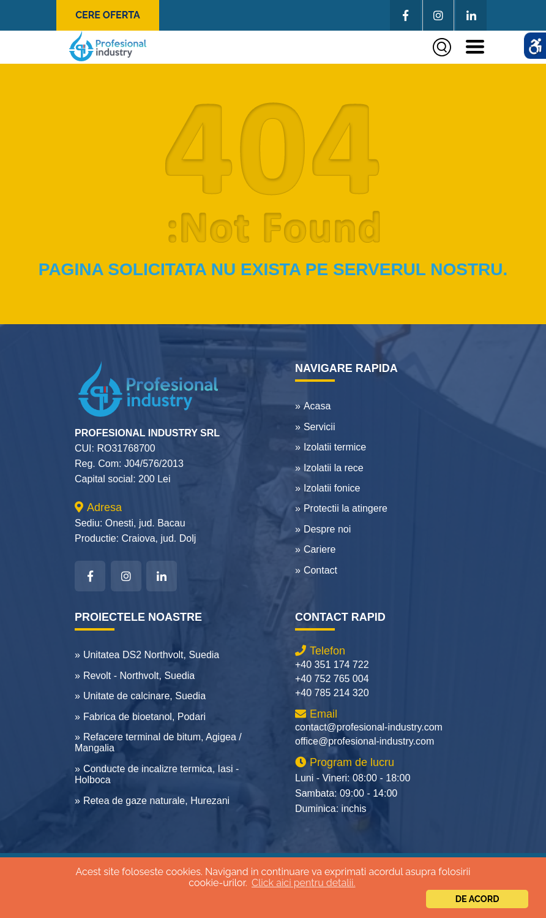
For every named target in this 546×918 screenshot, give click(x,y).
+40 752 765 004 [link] (332, 678)
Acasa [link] (317, 406)
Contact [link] (320, 570)
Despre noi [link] (327, 529)
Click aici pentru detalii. (304, 883)
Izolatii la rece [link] (334, 468)
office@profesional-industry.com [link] (364, 741)
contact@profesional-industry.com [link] (369, 727)
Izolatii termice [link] (335, 447)
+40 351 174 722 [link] (332, 664)
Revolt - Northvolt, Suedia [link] (139, 675)
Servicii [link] (319, 427)
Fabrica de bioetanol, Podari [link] (144, 716)
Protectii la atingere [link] (345, 508)
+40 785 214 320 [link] (332, 693)
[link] (107, 46)
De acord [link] (477, 898)
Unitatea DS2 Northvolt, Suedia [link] (151, 655)
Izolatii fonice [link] (332, 488)
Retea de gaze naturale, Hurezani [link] (156, 800)
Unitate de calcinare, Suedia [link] (144, 696)
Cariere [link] (319, 549)
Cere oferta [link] (107, 15)
